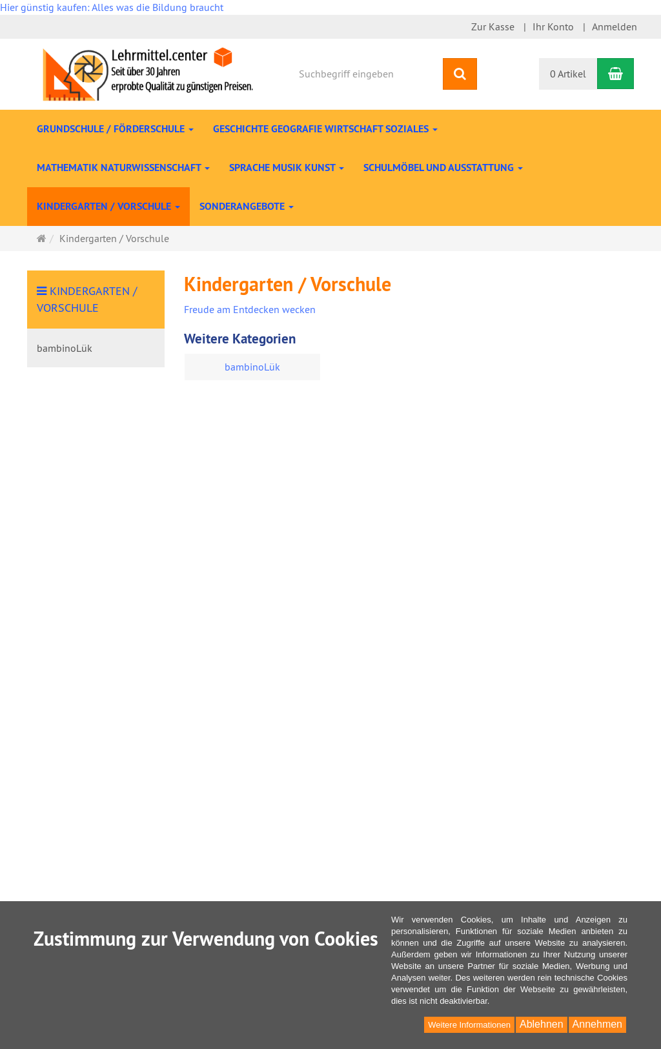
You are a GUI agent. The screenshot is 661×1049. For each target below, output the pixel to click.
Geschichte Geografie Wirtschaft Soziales (325, 129)
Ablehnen (542, 1024)
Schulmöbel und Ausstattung (443, 167)
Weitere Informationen (469, 1025)
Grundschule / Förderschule (115, 129)
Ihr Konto (553, 26)
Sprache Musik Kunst (286, 167)
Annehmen (597, 1024)
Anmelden (614, 26)
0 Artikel (568, 73)
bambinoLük (252, 366)
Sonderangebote (246, 206)
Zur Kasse (492, 26)
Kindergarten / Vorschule (108, 206)
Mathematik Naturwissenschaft (123, 167)
